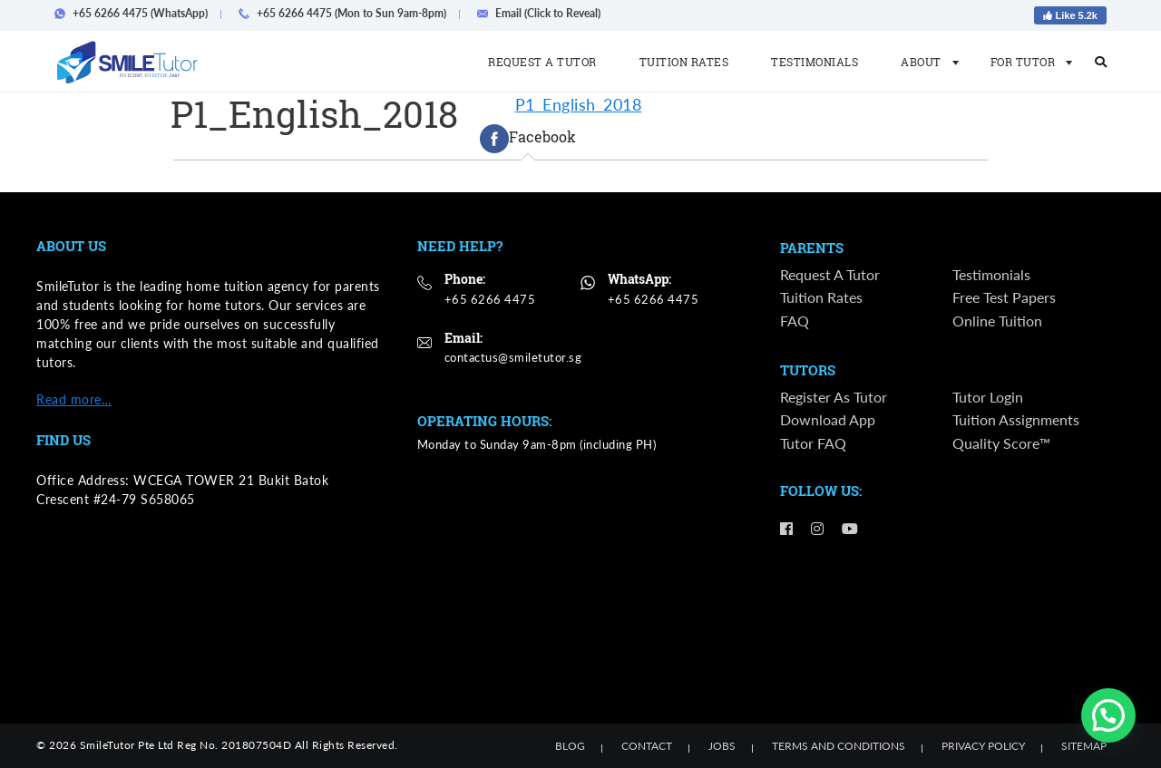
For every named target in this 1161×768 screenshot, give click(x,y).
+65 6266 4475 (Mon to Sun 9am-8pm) (347, 13)
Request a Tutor (542, 61)
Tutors (807, 372)
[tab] (527, 138)
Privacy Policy (983, 746)
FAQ (794, 321)
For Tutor (1026, 61)
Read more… (74, 399)
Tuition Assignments (1015, 422)
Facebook (528, 138)
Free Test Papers (1004, 298)
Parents (812, 248)
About (924, 61)
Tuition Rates (684, 61)
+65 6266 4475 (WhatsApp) (136, 13)
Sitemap (1084, 746)
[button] (1108, 715)
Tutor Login (987, 398)
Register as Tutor (833, 398)
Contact (646, 746)
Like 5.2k (1070, 15)
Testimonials (814, 61)
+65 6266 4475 (490, 298)
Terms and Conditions (838, 746)
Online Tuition (997, 321)
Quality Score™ (1001, 444)
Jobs (722, 746)
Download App (827, 422)
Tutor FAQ (813, 444)
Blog (570, 746)
